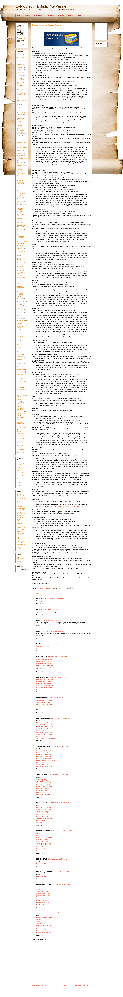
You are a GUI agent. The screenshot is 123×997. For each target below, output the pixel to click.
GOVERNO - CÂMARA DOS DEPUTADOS (21, 508)
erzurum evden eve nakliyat (44, 665)
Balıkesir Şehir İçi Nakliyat (44, 734)
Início (18, 15)
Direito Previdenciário (20, 558)
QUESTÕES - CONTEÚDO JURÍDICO (20, 533)
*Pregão (19, 232)
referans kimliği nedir (42, 891)
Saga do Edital (21, 369)
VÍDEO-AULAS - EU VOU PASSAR (21, 548)
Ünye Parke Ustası (42, 722)
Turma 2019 (20, 312)
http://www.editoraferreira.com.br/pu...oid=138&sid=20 (70, 506)
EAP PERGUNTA (21, 427)
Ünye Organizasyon (42, 820)
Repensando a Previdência (21, 225)
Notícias (19, 55)
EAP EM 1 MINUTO (19, 343)
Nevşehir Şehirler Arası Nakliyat (46, 738)
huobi (38, 921)
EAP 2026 (19, 190)
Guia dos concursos (19, 305)
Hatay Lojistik (40, 762)
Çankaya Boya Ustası (42, 781)
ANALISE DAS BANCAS (21, 259)
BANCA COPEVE (21, 381)
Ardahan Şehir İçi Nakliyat (44, 724)
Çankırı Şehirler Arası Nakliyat (45, 751)
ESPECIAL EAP (21, 441)
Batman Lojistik (41, 792)
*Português (20, 128)
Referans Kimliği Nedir (43, 817)
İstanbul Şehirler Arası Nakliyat (45, 794)
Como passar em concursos (21, 166)
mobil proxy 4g (40, 923)
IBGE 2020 (20, 449)
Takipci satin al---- (42, 913)
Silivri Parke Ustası (42, 790)
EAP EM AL (20, 246)
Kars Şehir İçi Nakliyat (43, 785)
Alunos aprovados (21, 89)
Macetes (79, 15)
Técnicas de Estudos (20, 375)
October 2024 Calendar (43, 932)
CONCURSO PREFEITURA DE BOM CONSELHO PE (22, 105)
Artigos (19, 378)
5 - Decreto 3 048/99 (20, 481)
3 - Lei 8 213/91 (21, 475)
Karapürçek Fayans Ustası (44, 839)
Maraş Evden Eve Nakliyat (44, 811)
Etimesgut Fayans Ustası (44, 809)
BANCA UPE (20, 318)
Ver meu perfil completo (20, 45)
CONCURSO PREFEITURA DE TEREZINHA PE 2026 (21, 273)
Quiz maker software (20, 560)
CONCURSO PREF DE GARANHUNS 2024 (20, 402)
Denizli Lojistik (40, 736)
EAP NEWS (20, 57)
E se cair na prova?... (20, 187)
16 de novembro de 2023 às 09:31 (58, 774)
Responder (39, 603)
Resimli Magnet (41, 863)
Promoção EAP (21, 359)
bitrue (38, 931)
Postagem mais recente (40, 985)
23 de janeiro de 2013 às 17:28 (52, 609)
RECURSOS (20, 363)
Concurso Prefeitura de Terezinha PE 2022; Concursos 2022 (21, 326)
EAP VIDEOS (20, 193)
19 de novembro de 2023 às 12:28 (61, 831)
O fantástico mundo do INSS (21, 196)
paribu (38, 927)
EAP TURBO (20, 438)
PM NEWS (20, 67)
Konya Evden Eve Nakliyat (44, 758)
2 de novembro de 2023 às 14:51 (59, 697)
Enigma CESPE (21, 445)
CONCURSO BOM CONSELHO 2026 (22, 395)
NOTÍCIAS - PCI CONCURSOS (21, 528)
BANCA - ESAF (21, 498)
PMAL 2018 (20, 357)
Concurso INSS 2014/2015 (21, 113)
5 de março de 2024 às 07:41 (57, 913)
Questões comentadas (20, 309)
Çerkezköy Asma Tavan (43, 813)
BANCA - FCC (20, 501)
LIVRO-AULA (20, 75)
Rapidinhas (20, 248)
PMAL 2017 (20, 150)
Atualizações (20, 100)
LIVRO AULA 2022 (22, 350)
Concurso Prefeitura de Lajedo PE (20, 423)
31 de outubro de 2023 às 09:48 (57, 656)
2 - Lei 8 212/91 (21, 473)
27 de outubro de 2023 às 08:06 (59, 644)
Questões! (61, 15)
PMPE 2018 (20, 153)
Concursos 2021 (21, 142)
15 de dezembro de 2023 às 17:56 (62, 884)
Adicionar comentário (40, 939)
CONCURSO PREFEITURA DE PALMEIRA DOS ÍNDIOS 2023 (21, 409)
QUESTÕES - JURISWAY (20, 538)
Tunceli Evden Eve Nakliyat (44, 843)
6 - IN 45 (19, 485)
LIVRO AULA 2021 (22, 174)
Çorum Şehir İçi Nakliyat (43, 728)
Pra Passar (20, 70)
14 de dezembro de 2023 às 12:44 (62, 872)
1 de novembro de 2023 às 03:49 (59, 677)
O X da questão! (50, 15)
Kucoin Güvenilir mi (42, 764)
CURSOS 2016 (21, 320)
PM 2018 (19, 222)
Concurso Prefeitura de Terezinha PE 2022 (20, 237)
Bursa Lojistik (40, 730)
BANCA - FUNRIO (22, 504)
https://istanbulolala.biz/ (43, 646)
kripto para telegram (42, 929)
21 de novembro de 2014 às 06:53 (53, 631)
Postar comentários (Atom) (64, 992)
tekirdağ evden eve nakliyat (44, 700)
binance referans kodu (43, 893)
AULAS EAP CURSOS (20, 78)
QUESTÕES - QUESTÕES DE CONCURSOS (21, 543)
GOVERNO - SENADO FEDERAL (20, 519)
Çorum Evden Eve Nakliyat (44, 845)
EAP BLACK (20, 336)
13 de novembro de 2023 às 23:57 (61, 746)
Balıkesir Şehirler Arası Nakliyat (45, 760)
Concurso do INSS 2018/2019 (22, 242)
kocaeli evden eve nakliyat (44, 702)
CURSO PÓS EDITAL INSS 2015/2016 (20, 182)
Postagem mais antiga (83, 985)
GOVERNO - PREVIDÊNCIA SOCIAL (21, 514)
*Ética (18, 255)
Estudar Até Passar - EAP (22, 37)
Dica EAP (19, 72)
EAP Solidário (20, 436)
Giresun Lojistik (41, 779)
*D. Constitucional (21, 204)
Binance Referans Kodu (43, 847)
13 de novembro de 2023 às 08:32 (60, 718)
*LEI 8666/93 (20, 178)
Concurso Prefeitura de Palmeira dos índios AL (20, 119)
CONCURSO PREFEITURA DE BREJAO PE (21, 210)
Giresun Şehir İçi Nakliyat (44, 732)
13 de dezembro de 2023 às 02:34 (58, 859)
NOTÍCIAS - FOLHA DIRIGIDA (21, 524)
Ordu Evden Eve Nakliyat (44, 807)
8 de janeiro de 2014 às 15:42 (52, 620)
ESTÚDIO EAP (21, 301)
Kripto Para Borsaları (42, 841)
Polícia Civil (20, 452)
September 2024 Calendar (44, 925)
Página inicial (62, 985)
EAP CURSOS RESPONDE (21, 94)
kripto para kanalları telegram (45, 917)
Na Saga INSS (38, 15)
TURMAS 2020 (21, 372)
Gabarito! (70, 15)
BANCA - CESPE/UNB (20, 495)
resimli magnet (40, 889)
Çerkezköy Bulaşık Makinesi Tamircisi (47, 851)
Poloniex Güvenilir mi (42, 788)
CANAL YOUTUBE (20, 386)
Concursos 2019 (21, 169)
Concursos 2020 (21, 332)
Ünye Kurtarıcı (40, 835)
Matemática (20, 354)
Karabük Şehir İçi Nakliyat (44, 753)
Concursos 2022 (21, 138)
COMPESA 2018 (21, 390)
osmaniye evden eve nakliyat (45, 706)
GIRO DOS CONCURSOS (21, 147)
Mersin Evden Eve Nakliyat (44, 726)
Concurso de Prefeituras (20, 63)
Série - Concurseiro (20, 124)
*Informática (20, 162)
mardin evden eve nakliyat (44, 667)
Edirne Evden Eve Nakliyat (44, 837)
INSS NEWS (20, 97)
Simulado (19, 110)
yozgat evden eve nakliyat (44, 704)
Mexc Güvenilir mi (41, 849)
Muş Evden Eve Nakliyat (43, 754)
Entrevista (19, 347)
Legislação (27, 15)
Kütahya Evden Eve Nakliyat (45, 815)
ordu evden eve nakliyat (43, 663)
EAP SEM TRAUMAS (20, 432)
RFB (18, 366)
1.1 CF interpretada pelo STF (21, 469)
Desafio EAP (20, 299)
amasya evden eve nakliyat (44, 708)
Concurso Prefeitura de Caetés (20, 288)
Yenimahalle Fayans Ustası (44, 818)
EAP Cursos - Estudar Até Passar (40, 6)
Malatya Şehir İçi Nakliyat (44, 787)
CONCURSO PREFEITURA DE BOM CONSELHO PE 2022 (22, 133)
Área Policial (20, 201)
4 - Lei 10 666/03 (21, 478)
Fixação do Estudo (22, 158)
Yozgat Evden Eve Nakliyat (44, 783)
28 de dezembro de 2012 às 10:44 (53, 598)
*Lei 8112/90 (20, 156)
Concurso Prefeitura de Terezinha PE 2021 (20, 294)
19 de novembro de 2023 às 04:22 (58, 802)
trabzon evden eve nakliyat (44, 659)
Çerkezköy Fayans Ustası (44, 822)
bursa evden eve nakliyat (43, 661)
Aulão (18, 315)
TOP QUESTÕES (21, 251)
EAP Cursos (20, 60)
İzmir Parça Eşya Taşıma (43, 756)
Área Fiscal (20, 229)
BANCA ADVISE (21, 262)
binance (38, 919)
